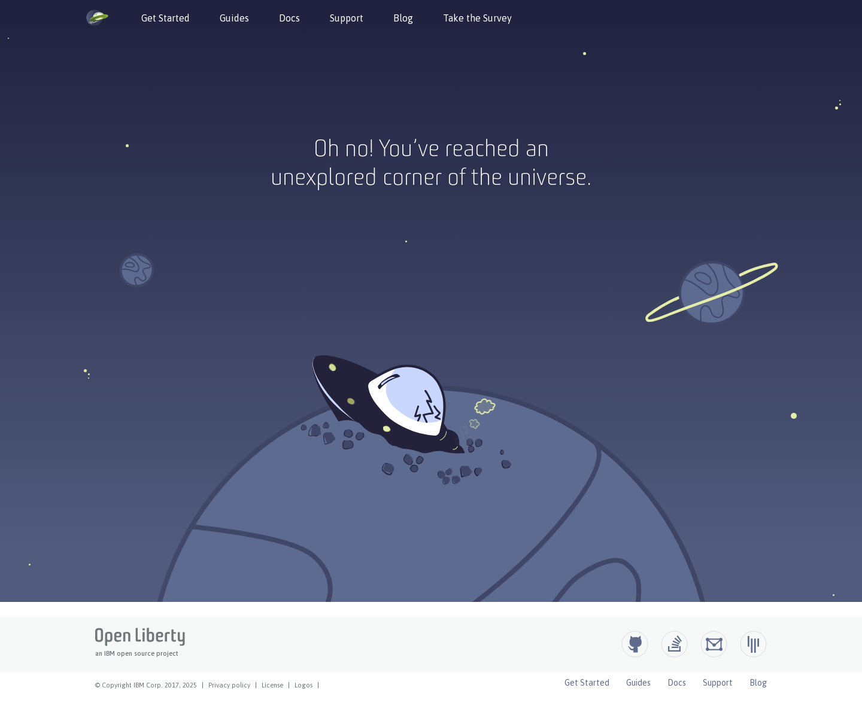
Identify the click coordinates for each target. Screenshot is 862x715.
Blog (403, 18)
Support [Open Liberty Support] (718, 682)
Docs (289, 18)
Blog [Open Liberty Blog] (758, 682)
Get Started (165, 18)
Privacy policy (229, 685)
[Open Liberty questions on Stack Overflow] (674, 644)
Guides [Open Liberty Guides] (638, 682)
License (272, 685)
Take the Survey (477, 18)
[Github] (634, 644)
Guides (234, 18)
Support (346, 18)
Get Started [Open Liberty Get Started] (586, 682)
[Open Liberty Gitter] (753, 644)
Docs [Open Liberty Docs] (676, 682)
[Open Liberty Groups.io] (713, 644)
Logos (303, 685)
